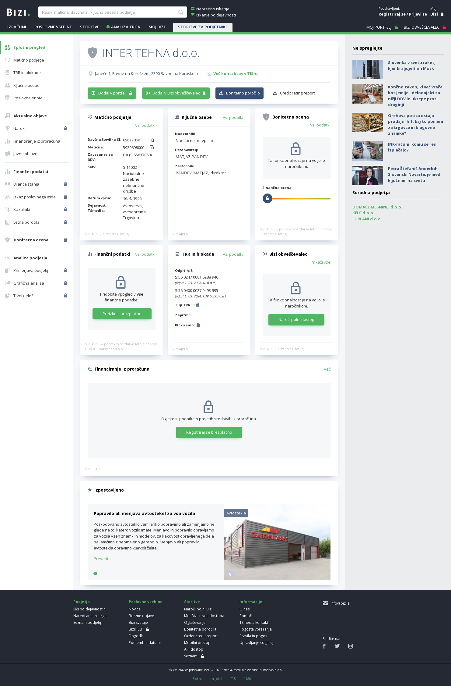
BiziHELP (136, 629)
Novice (135, 609)
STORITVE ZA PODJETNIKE (203, 27)
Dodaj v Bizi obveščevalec (176, 93)
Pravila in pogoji (253, 635)
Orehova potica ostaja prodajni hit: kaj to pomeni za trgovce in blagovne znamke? (415, 124)
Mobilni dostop (197, 642)
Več (327, 369)
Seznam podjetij (87, 622)
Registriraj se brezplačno (209, 432)
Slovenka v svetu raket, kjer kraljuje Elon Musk (411, 65)
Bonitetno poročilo (243, 93)
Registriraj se (392, 14)
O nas (244, 609)
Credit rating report (297, 93)
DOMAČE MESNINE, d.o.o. (377, 207)
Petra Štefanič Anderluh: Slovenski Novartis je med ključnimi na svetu (414, 174)
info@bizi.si (339, 603)
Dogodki (136, 635)
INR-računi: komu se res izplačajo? (412, 147)
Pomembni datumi (145, 642)
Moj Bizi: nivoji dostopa (204, 615)
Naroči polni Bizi (198, 609)
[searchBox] (112, 12)
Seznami (191, 656)
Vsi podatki (145, 125)
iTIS (233, 679)
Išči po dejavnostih (89, 609)
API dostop (193, 649)
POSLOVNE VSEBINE (53, 27)
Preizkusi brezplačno (122, 313)
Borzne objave (141, 615)
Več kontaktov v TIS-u (235, 73)
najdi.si (217, 679)
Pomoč (245, 615)
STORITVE (89, 27)
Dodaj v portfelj (112, 93)
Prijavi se (418, 14)
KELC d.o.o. (363, 212)
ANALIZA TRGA (125, 27)
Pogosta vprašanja (255, 629)
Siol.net (198, 679)
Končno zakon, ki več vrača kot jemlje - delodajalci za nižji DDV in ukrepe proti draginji (415, 96)
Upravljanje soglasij (256, 642)
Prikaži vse (320, 262)
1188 (247, 679)
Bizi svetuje (138, 622)
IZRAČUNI (16, 27)
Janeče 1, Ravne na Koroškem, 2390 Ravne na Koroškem (146, 73)
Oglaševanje (194, 622)
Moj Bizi (157, 27)
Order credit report (201, 635)
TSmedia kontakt (253, 622)
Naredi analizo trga (90, 615)
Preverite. (103, 558)
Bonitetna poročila (200, 629)
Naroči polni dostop (296, 319)
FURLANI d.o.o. (367, 219)
